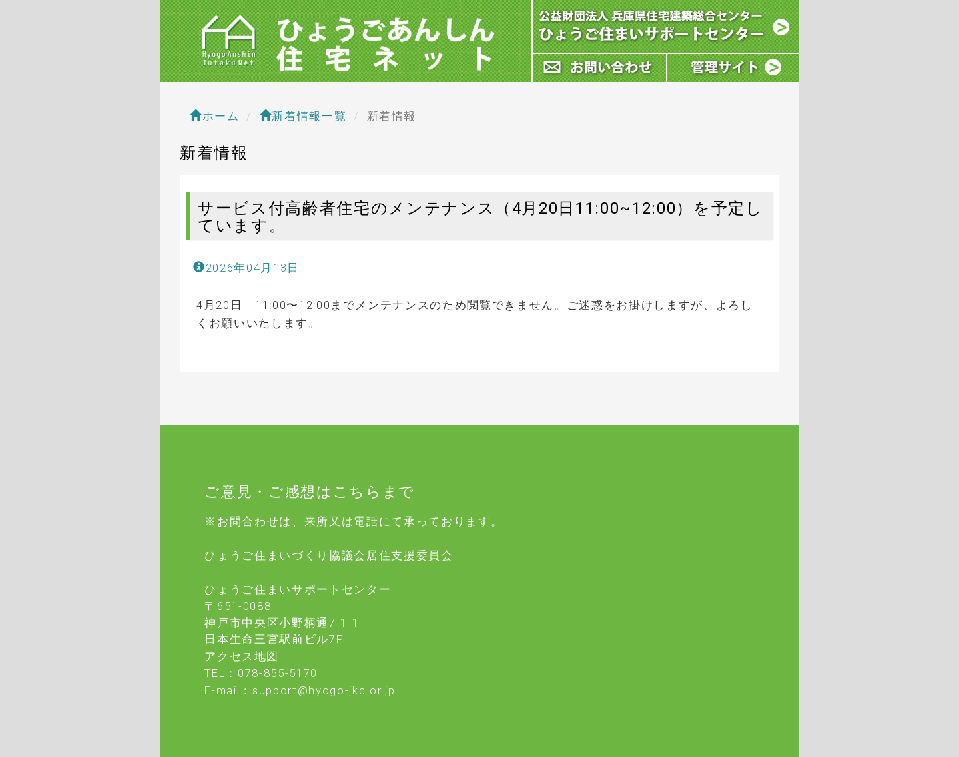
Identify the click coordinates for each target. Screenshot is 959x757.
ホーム (215, 116)
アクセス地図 (241, 656)
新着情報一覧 (303, 116)
